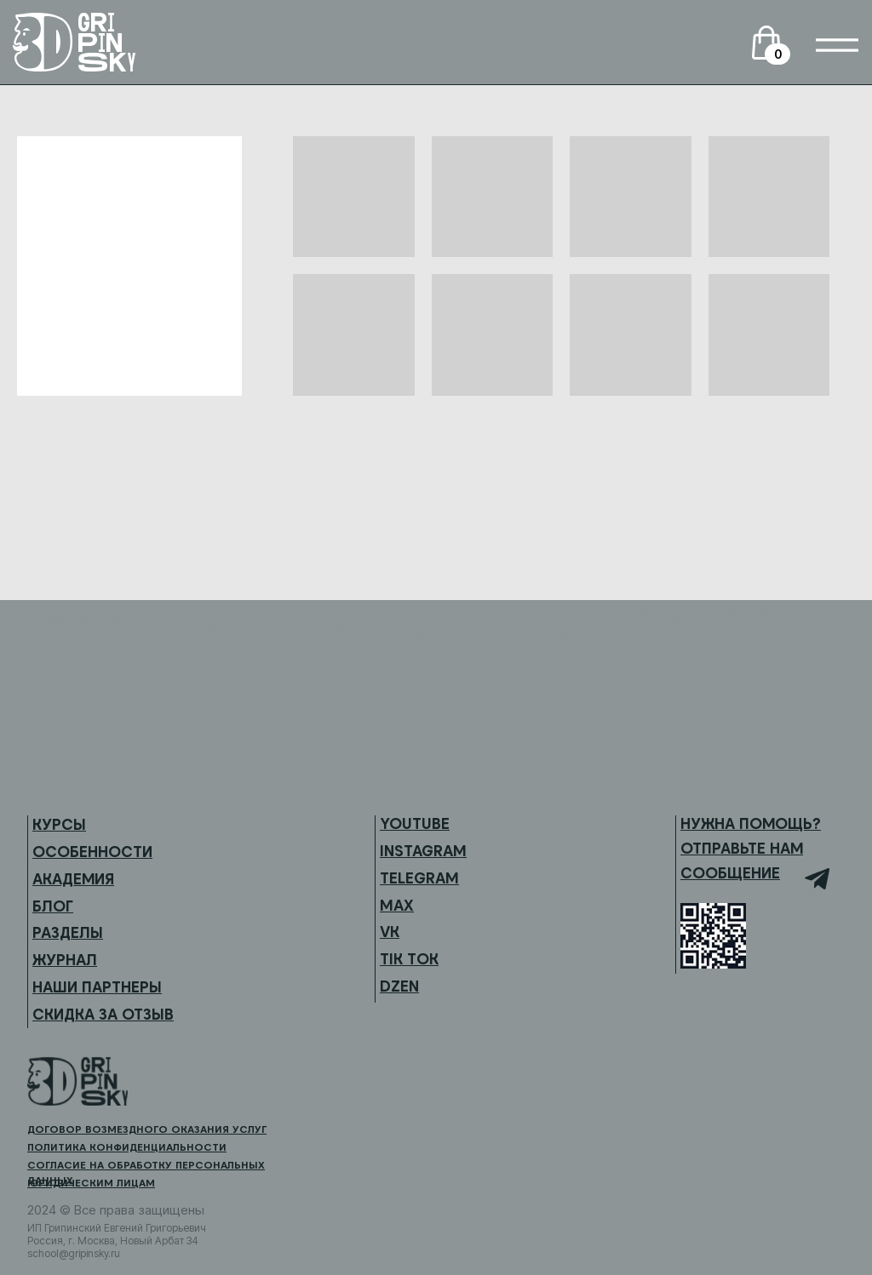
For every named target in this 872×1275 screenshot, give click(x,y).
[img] (837, 45)
